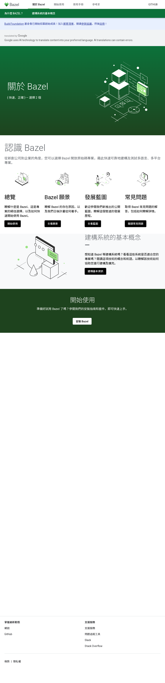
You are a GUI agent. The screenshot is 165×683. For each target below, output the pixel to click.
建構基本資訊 (95, 271)
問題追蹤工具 (92, 634)
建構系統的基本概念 (43, 13)
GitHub (153, 4)
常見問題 (136, 197)
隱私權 (17, 661)
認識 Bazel (25, 148)
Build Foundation (14, 23)
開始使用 (59, 4)
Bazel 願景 (57, 197)
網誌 (7, 628)
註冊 (102, 23)
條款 (7, 661)
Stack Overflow (93, 646)
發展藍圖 (96, 197)
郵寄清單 (68, 23)
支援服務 (90, 628)
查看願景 (53, 223)
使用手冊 (78, 4)
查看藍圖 (93, 223)
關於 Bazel (27, 86)
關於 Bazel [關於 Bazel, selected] (38, 4)
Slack (88, 640)
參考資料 (97, 4)
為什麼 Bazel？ (13, 13)
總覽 (9, 197)
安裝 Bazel (82, 321)
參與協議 (86, 23)
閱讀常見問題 (135, 223)
